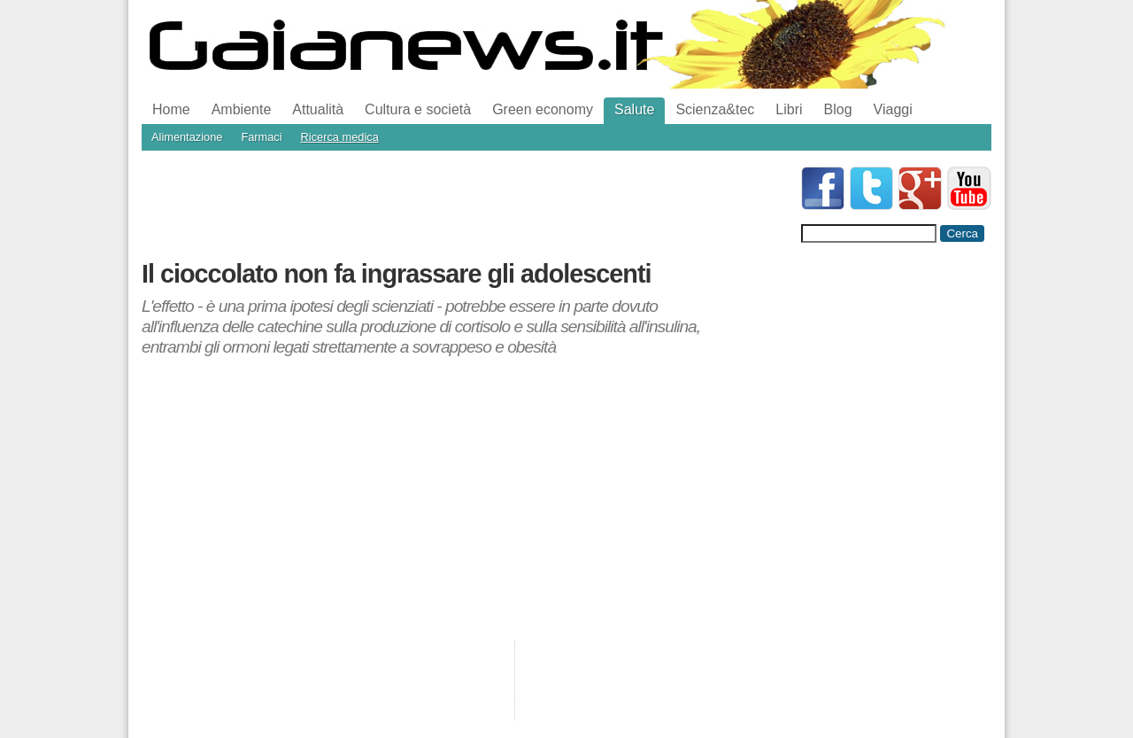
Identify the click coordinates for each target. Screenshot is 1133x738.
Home (171, 109)
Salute (634, 109)
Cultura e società (418, 109)
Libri (788, 109)
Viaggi (893, 109)
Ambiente (242, 109)
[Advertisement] (464, 206)
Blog (838, 109)
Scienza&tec (714, 109)
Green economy (542, 109)
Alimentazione (186, 137)
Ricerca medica (340, 137)
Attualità (317, 109)
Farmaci (261, 137)
